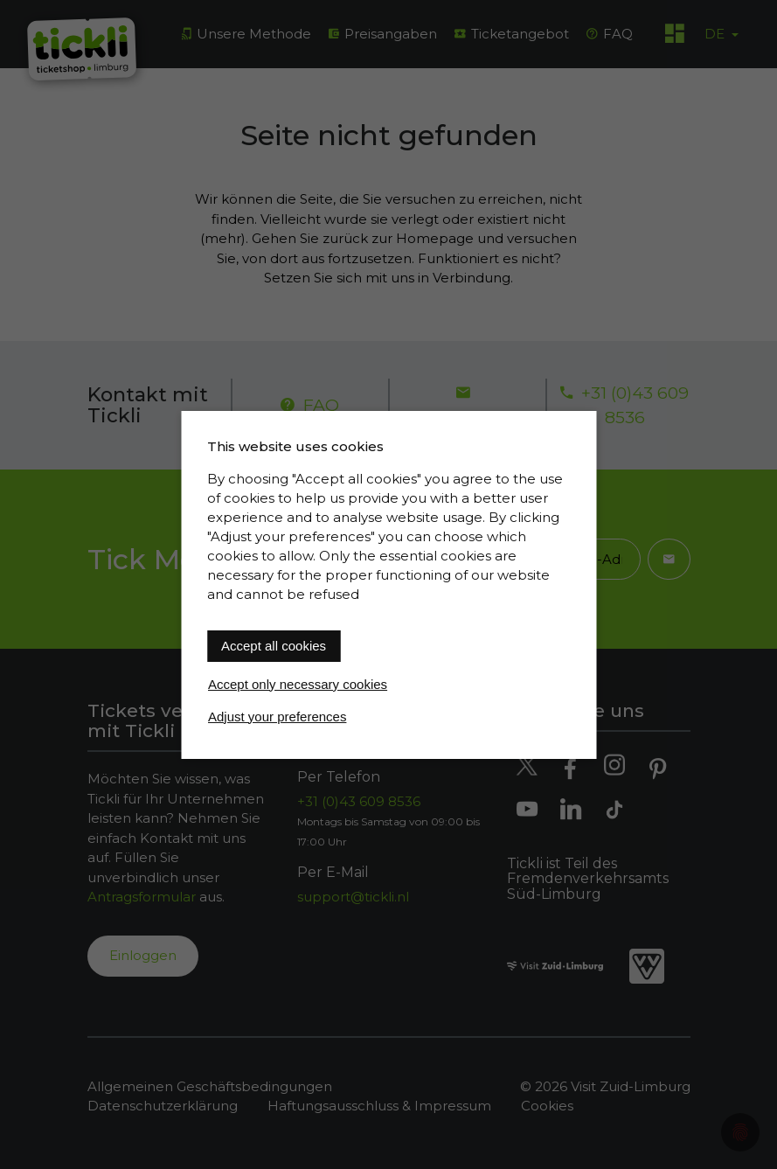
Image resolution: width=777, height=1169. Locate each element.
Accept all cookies (273, 645)
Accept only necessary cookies (297, 684)
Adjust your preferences (277, 716)
